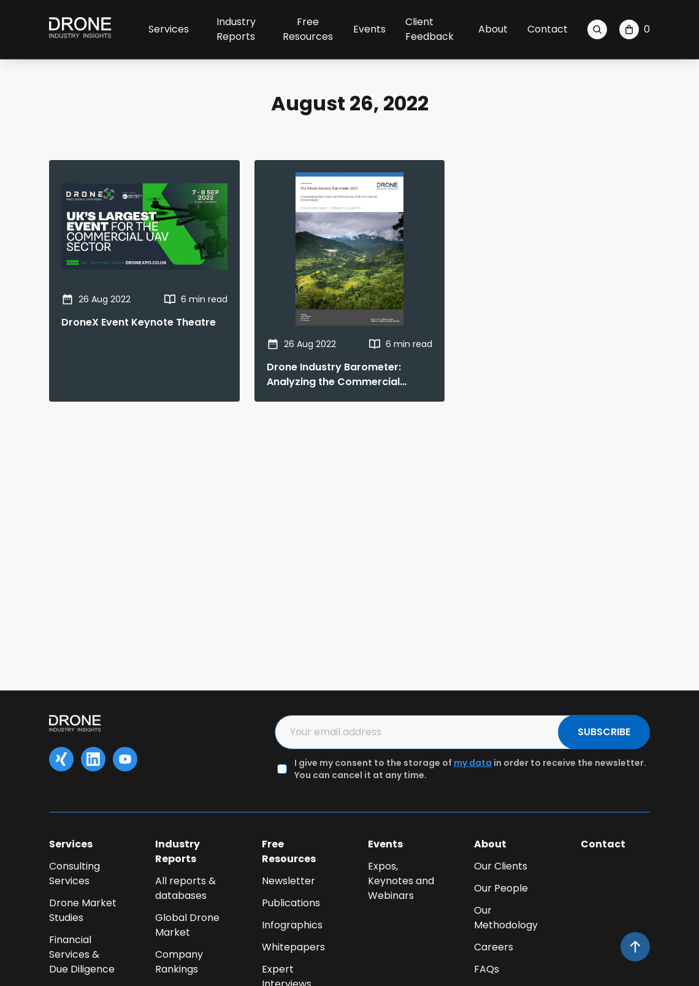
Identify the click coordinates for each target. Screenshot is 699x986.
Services (168, 29)
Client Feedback (429, 29)
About (493, 29)
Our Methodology (506, 917)
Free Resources (308, 29)
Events (369, 29)
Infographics (292, 925)
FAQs (486, 969)
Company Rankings (179, 961)
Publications (291, 903)
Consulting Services (74, 873)
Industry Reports (236, 29)
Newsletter (288, 881)
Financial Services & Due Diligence (82, 954)
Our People (501, 888)
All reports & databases (185, 888)
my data (473, 763)
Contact (547, 29)
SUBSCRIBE (604, 732)
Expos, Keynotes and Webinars (401, 881)
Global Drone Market (187, 925)
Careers (493, 947)
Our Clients (500, 866)
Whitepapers (293, 947)
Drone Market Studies (82, 910)
